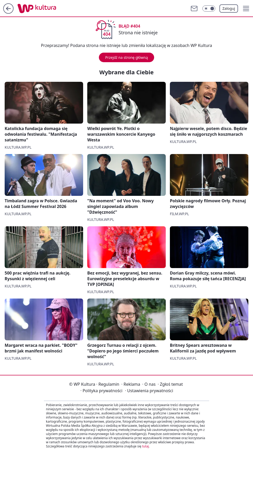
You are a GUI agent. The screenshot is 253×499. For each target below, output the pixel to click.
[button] (246, 8)
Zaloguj (229, 8)
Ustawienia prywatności (149, 390)
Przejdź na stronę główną (126, 57)
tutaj (145, 446)
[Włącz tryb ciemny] (208, 8)
